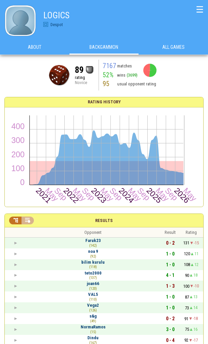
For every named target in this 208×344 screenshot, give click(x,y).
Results (104, 220)
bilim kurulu (93, 262)
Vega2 (93, 305)
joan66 (93, 283)
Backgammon (103, 47)
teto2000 (93, 273)
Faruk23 (93, 240)
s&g (93, 316)
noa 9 (93, 251)
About (34, 47)
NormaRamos (93, 326)
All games (173, 47)
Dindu (93, 337)
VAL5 (93, 294)
